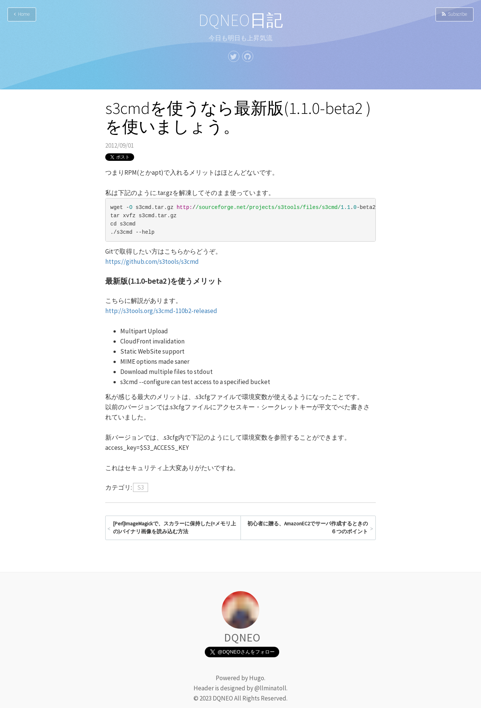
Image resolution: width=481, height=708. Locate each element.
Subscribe (454, 14)
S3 (140, 487)
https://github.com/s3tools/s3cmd (152, 261)
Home (22, 14)
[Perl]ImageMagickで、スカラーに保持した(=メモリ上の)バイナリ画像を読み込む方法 (174, 527)
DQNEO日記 (240, 20)
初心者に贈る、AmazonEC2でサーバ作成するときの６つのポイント (307, 527)
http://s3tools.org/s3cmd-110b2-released (161, 311)
